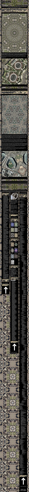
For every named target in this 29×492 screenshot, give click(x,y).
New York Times (23, 422)
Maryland (22, 324)
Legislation (21, 253)
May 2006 (13, 320)
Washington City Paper (23, 433)
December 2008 (14, 306)
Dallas (23, 369)
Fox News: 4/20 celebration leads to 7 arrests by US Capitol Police (6, 213)
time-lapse (21, 462)
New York (22, 343)
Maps (21, 229)
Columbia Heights (24, 280)
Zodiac (21, 474)
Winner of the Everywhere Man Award (14, 276)
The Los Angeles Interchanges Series (13, 268)
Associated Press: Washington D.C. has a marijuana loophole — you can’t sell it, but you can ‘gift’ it (6, 202)
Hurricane (22, 468)
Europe (23, 383)
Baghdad (24, 390)
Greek (21, 244)
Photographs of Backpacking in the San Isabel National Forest (6, 278)
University (21, 464)
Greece (24, 386)
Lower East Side (25, 349)
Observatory (23, 296)
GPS (20, 243)
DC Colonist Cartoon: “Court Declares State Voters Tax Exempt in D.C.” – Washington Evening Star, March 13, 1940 (6, 259)
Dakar (24, 396)
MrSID (21, 406)
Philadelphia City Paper (24, 425)
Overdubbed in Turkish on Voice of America (6, 252)
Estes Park (23, 274)
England (24, 385)
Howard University (24, 287)
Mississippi (22, 332)
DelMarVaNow (22, 415)
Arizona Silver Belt (23, 412)
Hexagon (23, 451)
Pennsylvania (22, 357)
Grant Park (24, 316)
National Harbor (24, 327)
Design (21, 231)
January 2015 (13, 287)
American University (23, 277)
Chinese (21, 221)
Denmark (24, 384)
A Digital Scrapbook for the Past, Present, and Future (21, 5)
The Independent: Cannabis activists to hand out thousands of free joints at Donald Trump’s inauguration (6, 231)
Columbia (23, 361)
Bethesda (23, 325)
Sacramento (23, 268)
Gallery (21, 237)
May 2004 (13, 331)
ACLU (21, 201)
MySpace (21, 408)
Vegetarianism (22, 465)
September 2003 (14, 334)
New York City (24, 344)
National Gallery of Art (5, 54)
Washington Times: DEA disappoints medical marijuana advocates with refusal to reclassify (6, 234)
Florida (22, 309)
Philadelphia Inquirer (23, 426)
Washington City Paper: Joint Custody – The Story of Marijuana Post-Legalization (6, 204)
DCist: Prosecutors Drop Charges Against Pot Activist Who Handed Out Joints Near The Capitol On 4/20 (6, 206)
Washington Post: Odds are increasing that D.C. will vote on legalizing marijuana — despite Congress (6, 248)
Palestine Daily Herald (23, 424)
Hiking (21, 246)
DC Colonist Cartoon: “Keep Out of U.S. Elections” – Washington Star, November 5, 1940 (5, 267)
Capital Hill (23, 278)
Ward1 (23, 300)
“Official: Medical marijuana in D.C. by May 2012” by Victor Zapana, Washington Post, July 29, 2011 (5, 265)
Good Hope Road (24, 285)
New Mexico (22, 342)
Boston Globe (22, 413)
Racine (23, 380)
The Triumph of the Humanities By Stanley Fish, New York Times (6, 274)
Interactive (21, 250)
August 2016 (13, 285)
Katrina (23, 469)
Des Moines (23, 319)
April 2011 (13, 293)
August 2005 (13, 324)
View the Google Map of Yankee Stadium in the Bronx (9, 149)
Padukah (23, 321)
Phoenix (23, 258)
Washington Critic (22, 467)
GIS (20, 239)
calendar (21, 217)
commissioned (8, 147)
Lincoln (23, 339)
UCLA (24, 266)
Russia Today (22, 427)
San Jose (23, 272)
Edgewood (23, 283)
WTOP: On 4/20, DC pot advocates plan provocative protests (6, 214)
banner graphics (22, 213)
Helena (23, 338)
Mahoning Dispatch (23, 420)
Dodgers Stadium (24, 262)
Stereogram (21, 459)
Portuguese (21, 442)
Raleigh (23, 352)
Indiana (22, 317)
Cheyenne (23, 402)
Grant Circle (23, 286)
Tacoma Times (22, 429)
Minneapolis (23, 331)
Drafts (21, 224)
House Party (21, 248)
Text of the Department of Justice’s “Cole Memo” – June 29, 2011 (6, 261)
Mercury (23, 364)
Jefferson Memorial (24, 290)
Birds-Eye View (22, 215)
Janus (21, 446)
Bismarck (23, 353)
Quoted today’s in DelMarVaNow (5, 246)
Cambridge (23, 329)
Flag (20, 235)
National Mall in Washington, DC (19, 54)
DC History (21, 227)
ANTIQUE (13, 7)
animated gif (21, 206)
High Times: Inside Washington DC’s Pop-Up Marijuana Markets (6, 198)
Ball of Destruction (13, 273)
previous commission (6, 139)
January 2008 (13, 311)
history (21, 247)
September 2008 (14, 307)
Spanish (21, 456)
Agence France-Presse (23, 410)
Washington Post (23, 436)
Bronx (21, 137)
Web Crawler (21, 471)
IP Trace (21, 251)
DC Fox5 (22, 414)
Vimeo (21, 466)
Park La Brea (25, 265)
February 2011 (13, 294)
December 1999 (14, 340)
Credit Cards (21, 225)
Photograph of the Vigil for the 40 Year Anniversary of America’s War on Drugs (6, 270)
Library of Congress (22, 254)
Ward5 (23, 302)
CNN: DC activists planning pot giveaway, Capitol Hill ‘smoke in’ (6, 218)
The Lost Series (13, 269)
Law (20, 252)
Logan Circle (23, 289)
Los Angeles (23, 261)
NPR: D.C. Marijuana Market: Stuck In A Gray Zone (5, 208)
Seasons (21, 455)
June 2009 (13, 303)
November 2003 (14, 333)
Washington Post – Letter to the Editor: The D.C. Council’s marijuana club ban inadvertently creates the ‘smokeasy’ (5, 240)
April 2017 (13, 284)
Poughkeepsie (23, 350)
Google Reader (22, 242)
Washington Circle (24, 304)
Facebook (21, 233)
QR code (21, 443)
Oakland (23, 267)
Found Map (21, 236)
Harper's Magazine (23, 418)
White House (23, 306)
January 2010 (13, 300)
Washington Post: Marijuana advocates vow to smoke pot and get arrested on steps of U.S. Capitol (6, 216)
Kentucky (22, 320)
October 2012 (13, 291)
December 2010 (14, 295)
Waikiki (24, 314)
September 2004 (14, 329)
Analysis (21, 205)
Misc (21, 448)
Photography (21, 441)
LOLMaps (21, 403)
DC (21, 276)
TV (20, 463)
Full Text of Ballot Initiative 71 (5, 250)
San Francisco (24, 269)
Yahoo (21, 473)
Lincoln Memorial (24, 291)
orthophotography (22, 440)
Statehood (22, 230)
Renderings (21, 444)
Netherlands (24, 387)
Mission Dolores (24, 271)
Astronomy (21, 211)
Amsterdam (26, 388)
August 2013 (13, 290)
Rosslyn (23, 377)
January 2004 (13, 332)
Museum (21, 407)
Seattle (23, 378)
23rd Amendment (23, 228)
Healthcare (21, 245)
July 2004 (13, 330)
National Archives (22, 409)
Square (23, 453)
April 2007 (13, 315)
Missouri (22, 333)
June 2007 (13, 314)
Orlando (23, 310)
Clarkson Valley (24, 334)
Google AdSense (22, 240)
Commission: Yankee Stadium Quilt (9, 92)
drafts (10, 53)
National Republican (23, 421)
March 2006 (13, 321)
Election (21, 232)
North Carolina (22, 351)
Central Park (25, 347)
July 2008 (13, 308)
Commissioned (22, 223)
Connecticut (22, 275)
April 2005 (13, 326)
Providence (23, 360)
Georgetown (23, 284)
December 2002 (14, 338)
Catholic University (24, 279)
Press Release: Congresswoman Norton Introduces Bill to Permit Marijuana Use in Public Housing (6, 197)
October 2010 (13, 296)
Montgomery (23, 256)
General (21, 238)
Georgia (22, 312)
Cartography (21, 219)
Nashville (23, 367)
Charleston (23, 379)
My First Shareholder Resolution (5, 251)
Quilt (21, 449)
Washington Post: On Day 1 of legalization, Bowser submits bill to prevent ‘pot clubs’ (6, 243)
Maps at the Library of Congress (14, 274)
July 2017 (13, 283)
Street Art (21, 460)
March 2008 (13, 310)
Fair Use (4, 280)
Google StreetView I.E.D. (14, 271)
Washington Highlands (23, 305)
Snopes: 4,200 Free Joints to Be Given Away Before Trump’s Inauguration (5, 229)
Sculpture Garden (11, 54)
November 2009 (14, 301)
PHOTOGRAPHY (10, 7)
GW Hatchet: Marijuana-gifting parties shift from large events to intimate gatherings (6, 200)
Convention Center (24, 281)
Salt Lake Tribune (23, 428)
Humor (21, 249)
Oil (20, 439)
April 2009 (13, 304)
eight (5, 53)
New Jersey (22, 341)
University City (24, 337)
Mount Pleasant (24, 295)
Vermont (22, 374)
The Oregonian (22, 430)
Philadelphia (23, 358)
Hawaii (21, 313)
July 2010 (13, 297)
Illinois (22, 315)
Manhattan (24, 346)
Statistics (21, 458)
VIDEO (17, 7)
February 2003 (13, 337)
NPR (21, 423)
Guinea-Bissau (24, 389)
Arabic (21, 209)
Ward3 (23, 301)
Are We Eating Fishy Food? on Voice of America (5, 253)
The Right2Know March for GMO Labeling (6, 257)
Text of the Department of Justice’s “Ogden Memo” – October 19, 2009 (6, 263)
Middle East (23, 392)
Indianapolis (23, 318)
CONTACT (20, 7)
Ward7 (23, 303)
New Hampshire (23, 340)
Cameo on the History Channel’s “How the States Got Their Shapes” (6, 273)
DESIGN (15, 7)
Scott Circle (23, 298)
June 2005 (13, 325)
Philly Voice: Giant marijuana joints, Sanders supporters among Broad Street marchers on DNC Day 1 (6, 236)
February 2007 (13, 316)
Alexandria (23, 375)
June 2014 (13, 288)
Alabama (22, 255)
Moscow (24, 395)
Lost (21, 447)
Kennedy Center (24, 288)
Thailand (22, 371)
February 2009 (13, 305)
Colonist (22, 203)
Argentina (24, 397)
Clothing (21, 222)
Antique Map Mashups (14, 270)
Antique (21, 207)
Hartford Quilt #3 (5, 224)
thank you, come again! (23, 490)
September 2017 (14, 282)
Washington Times (23, 437)
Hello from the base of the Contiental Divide (6, 276)
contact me (9, 55)
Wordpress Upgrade (22, 472)
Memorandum (21, 404)
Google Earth (21, 241)
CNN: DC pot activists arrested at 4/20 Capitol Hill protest (6, 211)
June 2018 (13, 281)
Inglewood (24, 263)
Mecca (23, 391)
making (4, 53)
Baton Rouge (23, 322)
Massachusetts (22, 328)
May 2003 (13, 336)
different (8, 53)
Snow (21, 470)
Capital (21, 218)
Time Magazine (22, 431)
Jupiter (23, 363)
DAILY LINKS (21, 226)
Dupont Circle (23, 282)
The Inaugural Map (13, 272)
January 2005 (13, 327)
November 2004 (14, 328)
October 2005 (13, 323)
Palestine (23, 394)
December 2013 (14, 289)
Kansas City (23, 335)
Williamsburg (26, 345)
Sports (21, 457)
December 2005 (14, 322)
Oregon (22, 355)
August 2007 (13, 313)
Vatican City (23, 401)
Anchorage (23, 257)
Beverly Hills (23, 260)
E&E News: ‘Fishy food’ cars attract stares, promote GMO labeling (6, 255)
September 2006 (14, 318)
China (23, 382)
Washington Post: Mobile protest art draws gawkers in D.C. (6, 256)
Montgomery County (24, 326)
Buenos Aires (25, 398)
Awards (21, 212)
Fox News (22, 417)
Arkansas (22, 259)
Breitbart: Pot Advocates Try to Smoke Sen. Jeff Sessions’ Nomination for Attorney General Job (5, 227)
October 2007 (13, 312)
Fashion (21, 234)
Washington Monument (24, 294)
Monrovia (23, 393)
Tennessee (22, 366)
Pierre (23, 362)
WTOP (21, 438)
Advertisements (22, 204)
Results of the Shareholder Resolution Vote (6, 249)
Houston (23, 370)
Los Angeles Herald (23, 419)
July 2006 (13, 319)
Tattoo (21, 461)
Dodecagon (23, 450)
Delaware (22, 308)
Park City (23, 373)
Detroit (23, 330)
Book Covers (21, 216)
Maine (21, 323)
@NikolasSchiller (23, 193)
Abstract (22, 445)
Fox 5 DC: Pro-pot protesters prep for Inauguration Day (5, 223)
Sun (22, 365)
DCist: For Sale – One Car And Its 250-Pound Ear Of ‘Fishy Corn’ (6, 209)
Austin (23, 368)
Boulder (23, 273)
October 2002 (13, 339)
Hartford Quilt (5, 225)
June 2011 (13, 292)
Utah (21, 372)
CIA (22, 376)
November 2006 (14, 317)
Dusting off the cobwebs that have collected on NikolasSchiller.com (5, 245)
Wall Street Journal (23, 432)
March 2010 (13, 299)
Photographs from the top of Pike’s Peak (6, 275)
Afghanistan (23, 381)
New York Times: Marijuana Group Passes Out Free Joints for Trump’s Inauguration (6, 222)
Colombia (24, 399)
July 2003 (13, 335)
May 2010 (13, 298)
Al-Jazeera (22, 411)
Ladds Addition (24, 356)
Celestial (21, 220)
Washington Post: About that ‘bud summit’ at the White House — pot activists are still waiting (6, 238)
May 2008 (13, 309)
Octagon (23, 452)
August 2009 (13, 302)
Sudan (23, 400)
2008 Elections (22, 198)
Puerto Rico (22, 359)
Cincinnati (23, 354)
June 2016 (13, 286)
